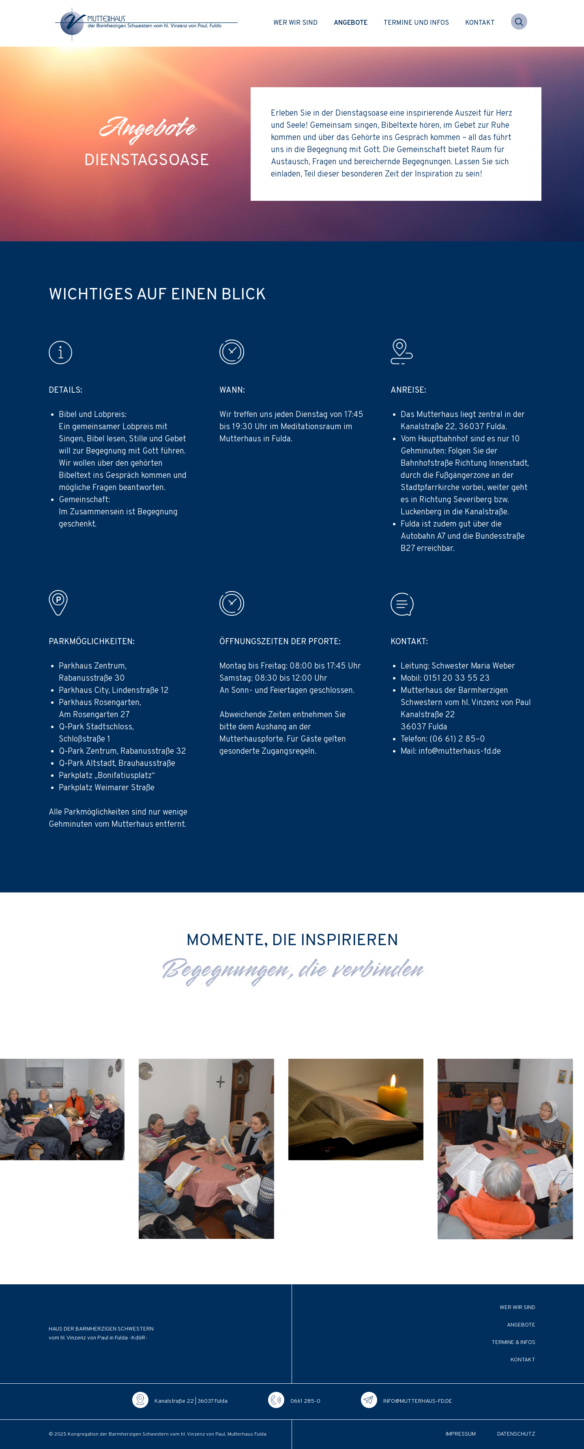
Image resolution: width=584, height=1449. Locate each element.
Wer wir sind (295, 23)
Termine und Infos (416, 23)
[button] (519, 23)
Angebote (350, 23)
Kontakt (480, 23)
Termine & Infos (513, 1342)
